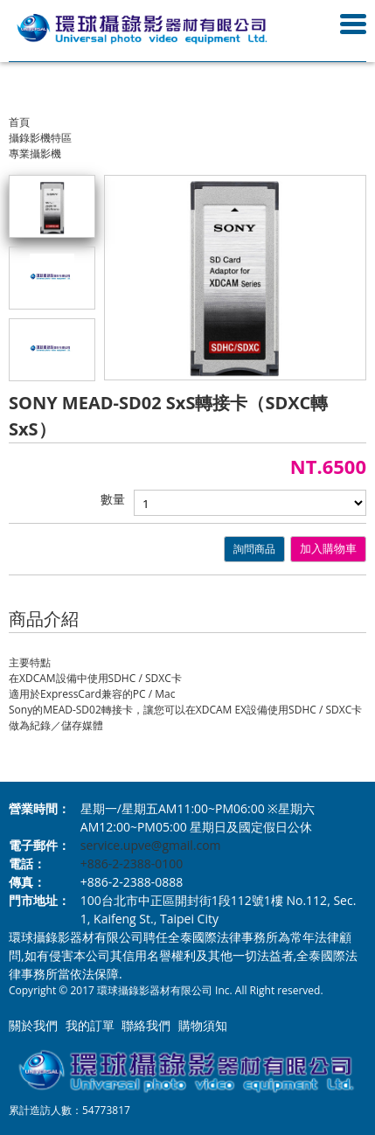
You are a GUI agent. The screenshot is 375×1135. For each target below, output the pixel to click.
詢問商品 (254, 548)
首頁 (19, 122)
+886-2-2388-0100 (132, 863)
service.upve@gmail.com (150, 845)
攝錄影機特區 (40, 137)
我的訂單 (90, 1025)
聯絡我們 (146, 1025)
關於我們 (33, 1025)
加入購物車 (328, 548)
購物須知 (202, 1025)
